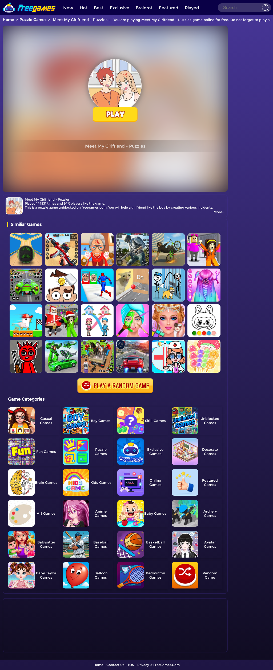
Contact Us (115, 665)
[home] (29, 2)
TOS (130, 665)
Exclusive (119, 7)
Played (192, 7)
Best (98, 7)
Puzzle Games (32, 19)
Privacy (143, 665)
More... (219, 212)
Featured (168, 7)
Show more (25, 648)
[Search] (244, 7)
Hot (83, 7)
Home (8, 19)
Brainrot (144, 7)
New (68, 7)
